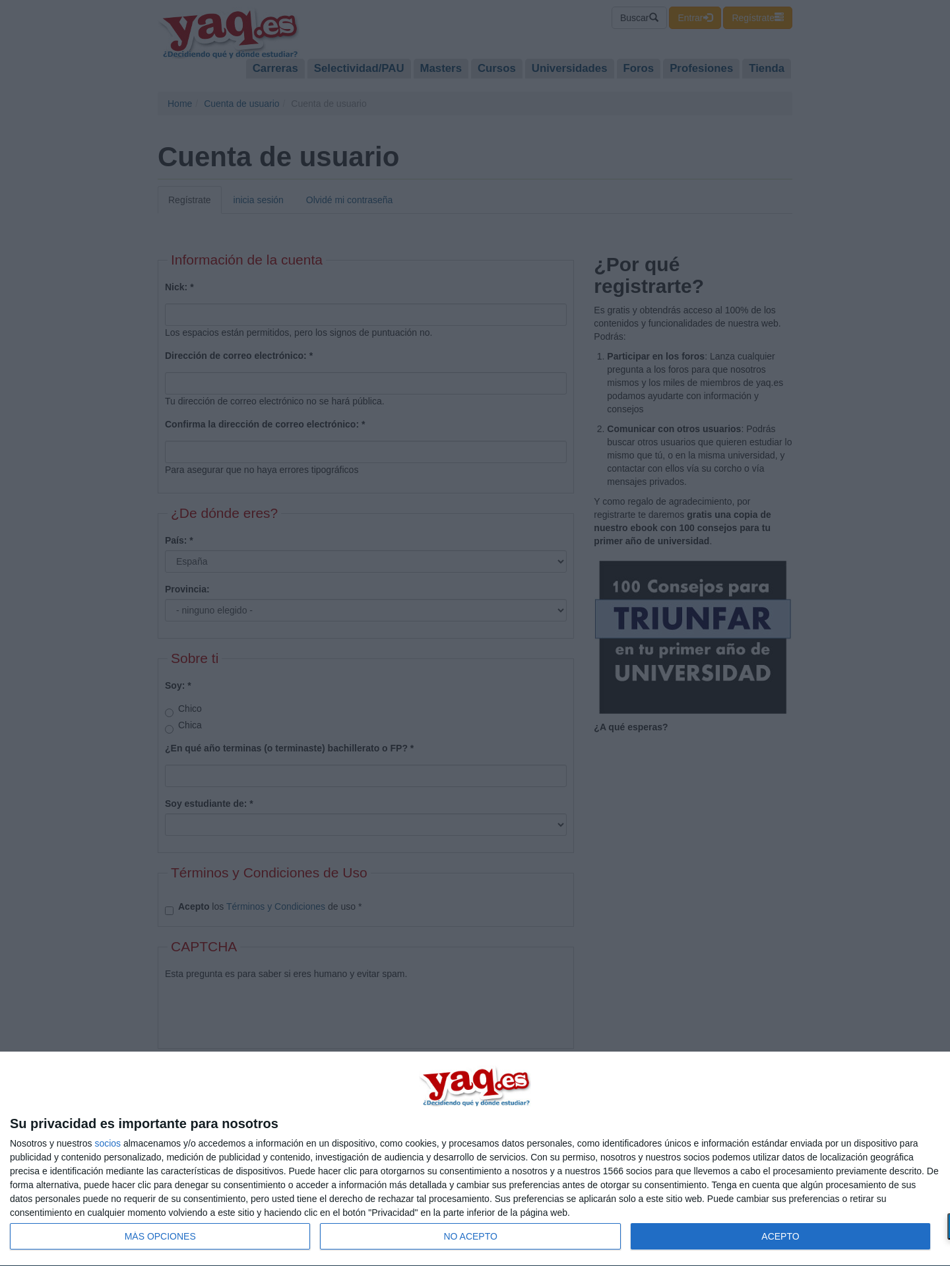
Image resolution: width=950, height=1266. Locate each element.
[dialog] (475, 1159)
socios (107, 1143)
